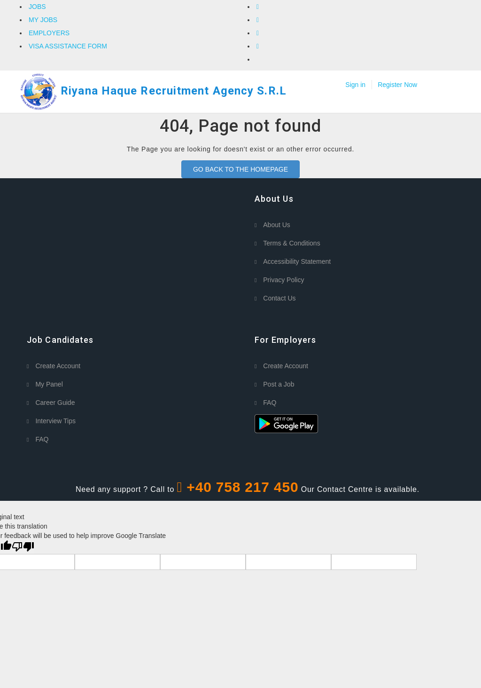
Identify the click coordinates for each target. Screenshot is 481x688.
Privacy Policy (283, 280)
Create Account (57, 366)
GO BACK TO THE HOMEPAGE (240, 169)
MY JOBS (43, 20)
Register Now (397, 84)
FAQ (41, 439)
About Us (276, 225)
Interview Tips (55, 421)
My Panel (48, 384)
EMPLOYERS (49, 33)
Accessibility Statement (297, 261)
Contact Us (279, 298)
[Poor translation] (23, 547)
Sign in (355, 84)
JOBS (37, 6)
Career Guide (55, 402)
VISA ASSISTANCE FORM (68, 46)
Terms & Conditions (291, 243)
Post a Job (278, 384)
